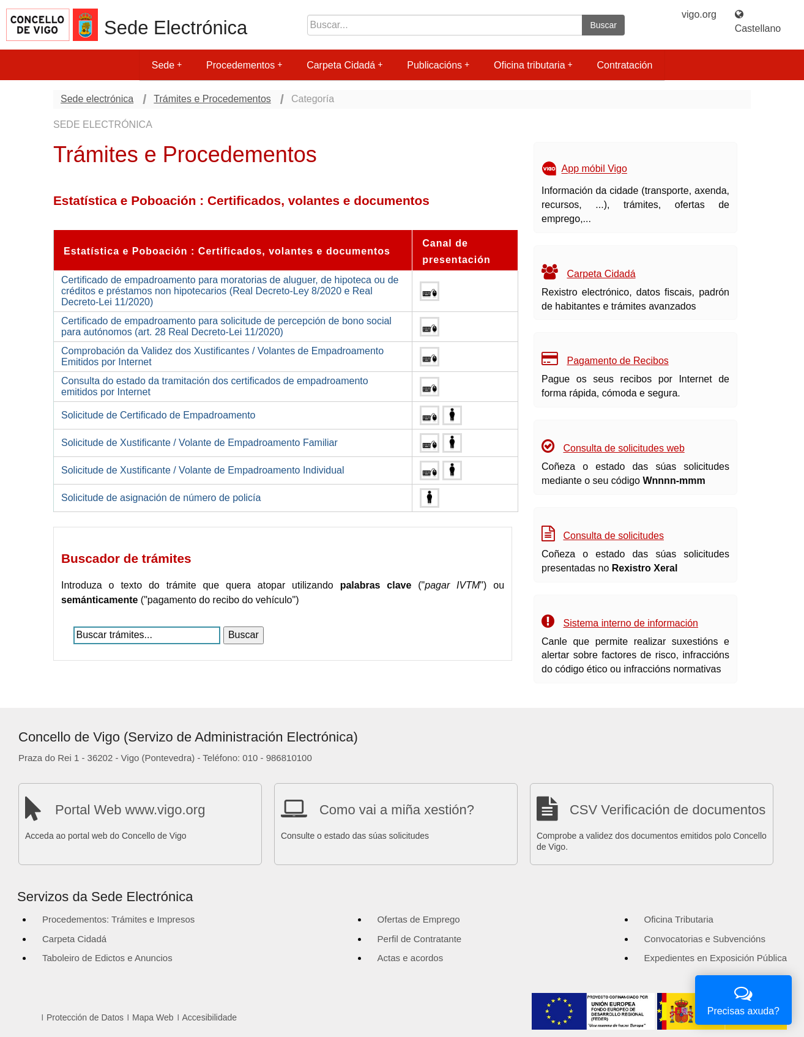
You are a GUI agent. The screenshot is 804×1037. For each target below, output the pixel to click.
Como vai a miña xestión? (396, 809)
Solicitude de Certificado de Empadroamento (158, 415)
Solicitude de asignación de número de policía (161, 497)
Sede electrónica (97, 99)
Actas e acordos (411, 958)
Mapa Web (152, 1017)
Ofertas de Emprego (419, 919)
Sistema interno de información (630, 623)
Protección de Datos (85, 1017)
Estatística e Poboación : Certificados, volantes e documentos (227, 251)
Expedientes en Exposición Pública (715, 958)
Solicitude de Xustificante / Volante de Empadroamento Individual (202, 470)
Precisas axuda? (743, 998)
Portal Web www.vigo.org (130, 809)
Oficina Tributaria (678, 919)
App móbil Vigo (594, 169)
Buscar (603, 25)
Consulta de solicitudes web (623, 448)
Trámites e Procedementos (212, 99)
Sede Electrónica (175, 27)
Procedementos (244, 65)
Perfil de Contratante (420, 939)
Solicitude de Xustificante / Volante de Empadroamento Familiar (199, 442)
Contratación (625, 65)
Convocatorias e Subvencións (704, 939)
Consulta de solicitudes (613, 535)
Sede (167, 65)
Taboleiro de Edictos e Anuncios (107, 958)
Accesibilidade (209, 1017)
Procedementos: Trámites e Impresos (118, 919)
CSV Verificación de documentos (667, 809)
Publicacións (438, 65)
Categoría (312, 99)
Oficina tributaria (533, 65)
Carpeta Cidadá (344, 65)
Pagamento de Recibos (617, 360)
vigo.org (699, 14)
